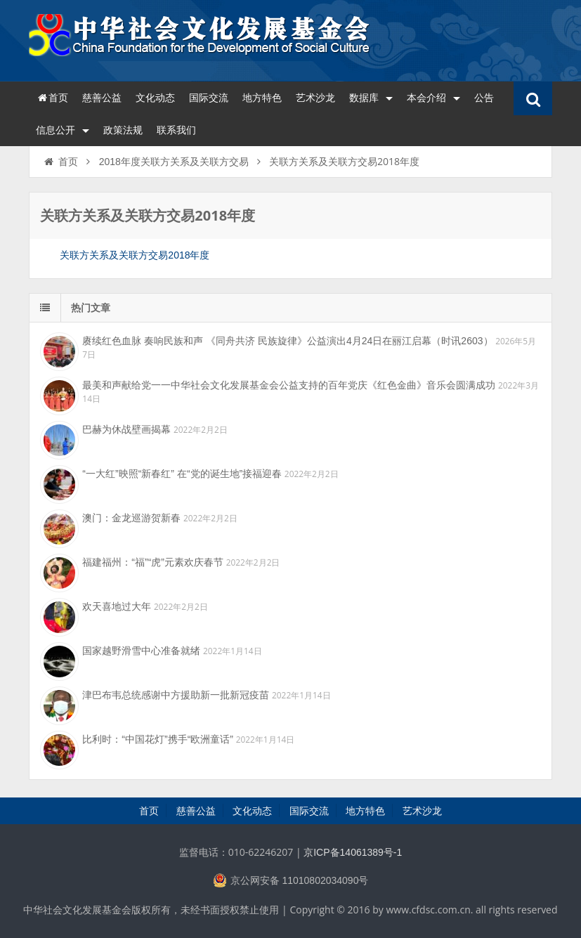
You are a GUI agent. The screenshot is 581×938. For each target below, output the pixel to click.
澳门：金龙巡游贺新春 (131, 517)
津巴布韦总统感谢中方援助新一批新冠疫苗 (175, 695)
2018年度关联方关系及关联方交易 (174, 161)
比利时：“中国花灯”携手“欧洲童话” (157, 739)
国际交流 (208, 97)
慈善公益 (102, 97)
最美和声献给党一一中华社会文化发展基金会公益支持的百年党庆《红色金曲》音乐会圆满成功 (288, 385)
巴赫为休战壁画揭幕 (126, 429)
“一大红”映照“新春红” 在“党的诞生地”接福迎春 (182, 473)
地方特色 (262, 97)
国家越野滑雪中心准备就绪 (141, 650)
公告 (484, 97)
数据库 (371, 97)
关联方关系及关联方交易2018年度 (134, 255)
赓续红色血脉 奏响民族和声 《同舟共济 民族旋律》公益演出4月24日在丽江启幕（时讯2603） (287, 340)
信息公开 (62, 130)
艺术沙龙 (315, 97)
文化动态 (155, 97)
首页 (52, 97)
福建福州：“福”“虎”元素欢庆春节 (152, 562)
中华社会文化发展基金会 (201, 38)
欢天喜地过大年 (116, 606)
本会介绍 (433, 97)
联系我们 (176, 130)
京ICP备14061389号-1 (352, 852)
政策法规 (123, 130)
